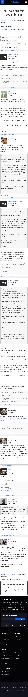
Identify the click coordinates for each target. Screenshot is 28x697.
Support (17, 652)
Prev (3, 48)
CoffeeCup (4, 633)
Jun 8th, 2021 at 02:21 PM (7, 87)
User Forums (18, 661)
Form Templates (5, 677)
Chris (9, 539)
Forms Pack (18, 639)
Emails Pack (18, 636)
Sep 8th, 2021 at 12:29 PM (7, 435)
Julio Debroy (11, 439)
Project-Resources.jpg (7, 568)
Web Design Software (6, 687)
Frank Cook (11, 499)
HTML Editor (4, 604)
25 (14, 48)
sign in (6, 29)
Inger (9, 409)
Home (2, 20)
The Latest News (5, 639)
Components (4, 680)
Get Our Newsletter (6, 642)
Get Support (14, 687)
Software (17, 633)
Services (3, 649)
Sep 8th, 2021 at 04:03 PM (7, 465)
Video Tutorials (18, 655)
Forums (7, 20)
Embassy (17, 658)
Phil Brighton (11, 138)
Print (11, 37)
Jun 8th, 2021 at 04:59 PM (7, 197)
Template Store (5, 668)
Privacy (3, 690)
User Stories (18, 663)
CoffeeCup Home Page (13, 684)
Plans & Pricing (5, 663)
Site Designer (14, 20)
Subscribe (5, 40)
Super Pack (18, 642)
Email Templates (5, 674)
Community (18, 649)
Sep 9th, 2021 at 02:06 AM (7, 535)
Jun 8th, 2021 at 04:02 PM (7, 134)
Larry (9, 91)
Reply (17, 37)
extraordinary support (15, 609)
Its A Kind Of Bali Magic (15, 54)
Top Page (4, 684)
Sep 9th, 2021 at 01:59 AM (7, 495)
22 (8, 48)
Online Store (23, 684)
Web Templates (5, 671)
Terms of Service (14, 694)
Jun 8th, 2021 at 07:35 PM (7, 276)
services (20, 605)
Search (4, 37)
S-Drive (3, 652)
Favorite (13, 40)
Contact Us (4, 644)
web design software (10, 605)
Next (17, 48)
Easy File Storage (5, 658)
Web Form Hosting (6, 661)
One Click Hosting (5, 655)
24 (12, 48)
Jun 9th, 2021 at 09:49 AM (7, 404)
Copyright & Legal (23, 687)
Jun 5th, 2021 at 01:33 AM (7, 50)
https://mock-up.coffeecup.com (8, 429)
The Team (4, 636)
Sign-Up (20, 619)
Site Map (8, 690)
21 (5, 48)
